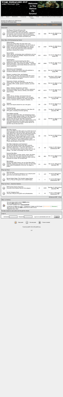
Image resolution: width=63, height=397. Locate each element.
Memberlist (15, 16)
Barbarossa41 (53, 194)
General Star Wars (12, 153)
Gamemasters (10, 59)
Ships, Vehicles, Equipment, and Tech (17, 88)
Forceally (54, 98)
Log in (32, 18)
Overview (4, 27)
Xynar (53, 136)
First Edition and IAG (12, 113)
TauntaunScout (53, 148)
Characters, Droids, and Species (16, 81)
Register (31, 16)
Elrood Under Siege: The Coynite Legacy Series (20, 178)
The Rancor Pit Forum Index (9, 22)
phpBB (28, 227)
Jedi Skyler (53, 110)
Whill (54, 34)
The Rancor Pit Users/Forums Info (16, 30)
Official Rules (10, 42)
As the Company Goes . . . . (14, 192)
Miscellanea (10, 161)
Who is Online (6, 199)
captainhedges (53, 180)
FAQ (2, 16)
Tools (8, 94)
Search (7, 16)
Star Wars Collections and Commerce (17, 144)
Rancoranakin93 (25, 204)
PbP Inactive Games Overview (15, 186)
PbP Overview (10, 172)
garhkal (54, 56)
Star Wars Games (11, 129)
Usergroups (23, 16)
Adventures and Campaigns (14, 69)
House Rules (10, 53)
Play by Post (5, 170)
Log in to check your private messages (51, 16)
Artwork (9, 103)
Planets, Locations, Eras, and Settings (17, 74)
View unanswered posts (56, 22)
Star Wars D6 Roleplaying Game (11, 40)
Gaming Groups (11, 108)
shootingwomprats (54, 77)
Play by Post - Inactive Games (11, 183)
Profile (37, 16)
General (4, 127)
